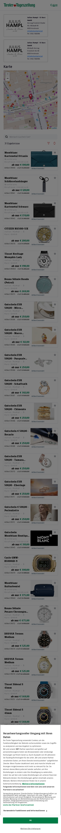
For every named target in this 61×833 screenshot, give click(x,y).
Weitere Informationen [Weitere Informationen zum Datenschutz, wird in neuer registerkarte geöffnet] (33, 787)
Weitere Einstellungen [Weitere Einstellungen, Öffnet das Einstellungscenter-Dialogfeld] (30, 829)
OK (30, 820)
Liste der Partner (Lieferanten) (18, 808)
